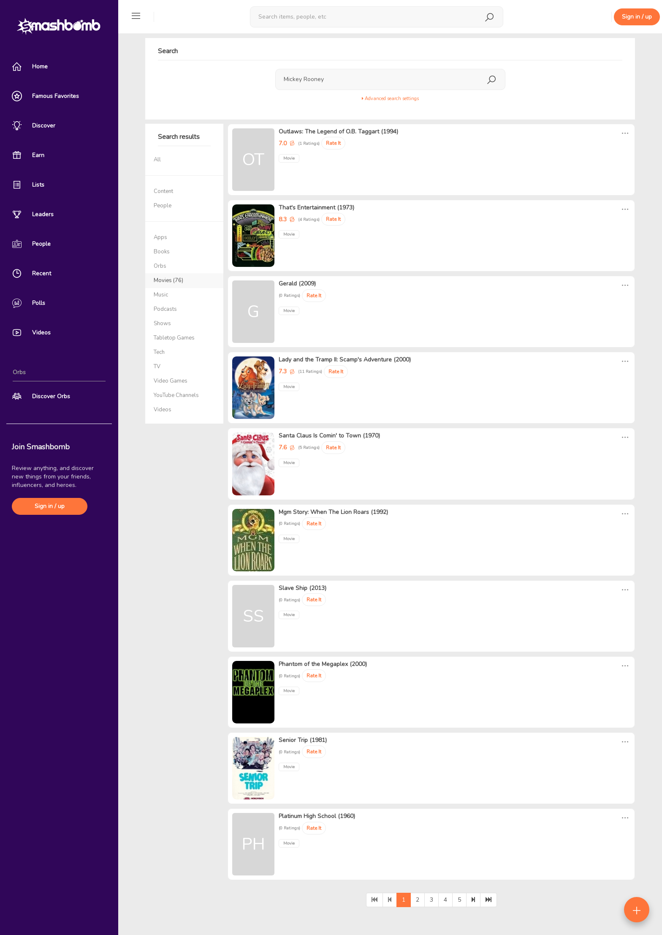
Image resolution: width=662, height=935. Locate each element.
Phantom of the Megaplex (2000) (323, 664)
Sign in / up (50, 506)
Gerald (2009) (297, 284)
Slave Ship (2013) (302, 588)
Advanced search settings (390, 98)
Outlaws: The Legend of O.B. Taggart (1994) (338, 132)
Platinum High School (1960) (317, 816)
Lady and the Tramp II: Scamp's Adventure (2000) (345, 360)
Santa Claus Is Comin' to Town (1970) (329, 436)
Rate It (333, 143)
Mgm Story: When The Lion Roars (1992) (333, 512)
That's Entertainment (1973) (316, 208)
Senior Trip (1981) (303, 740)
